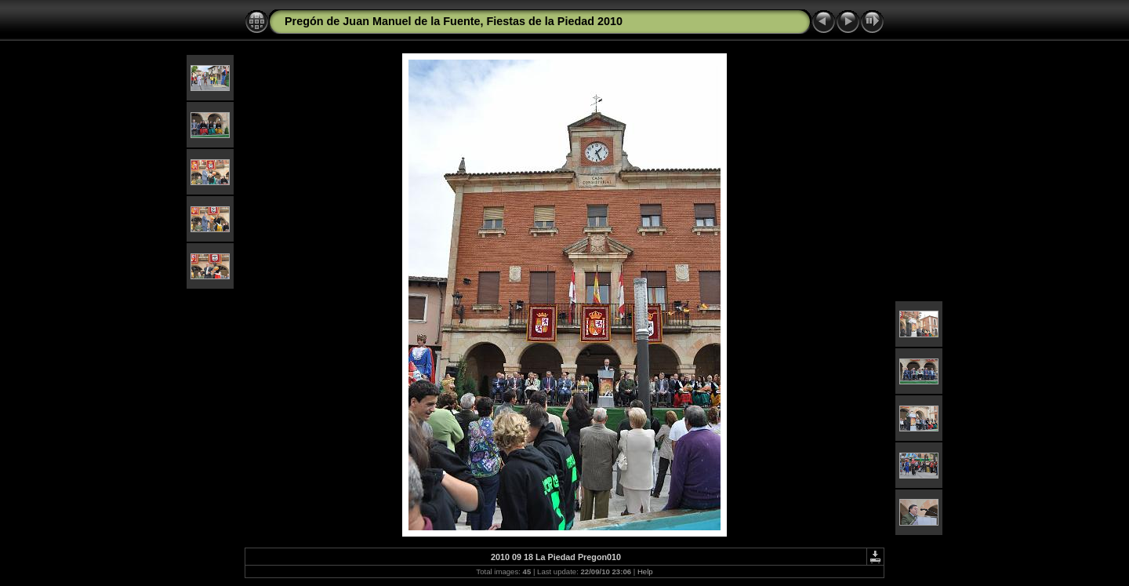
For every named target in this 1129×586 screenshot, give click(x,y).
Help (645, 571)
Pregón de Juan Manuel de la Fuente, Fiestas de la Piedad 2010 (454, 21)
